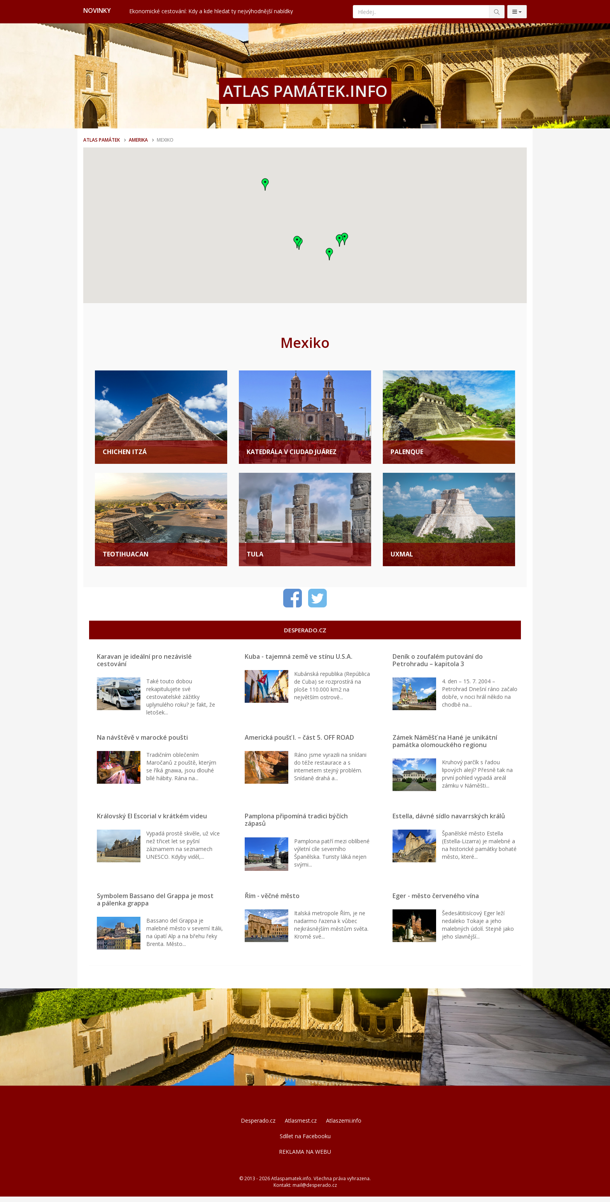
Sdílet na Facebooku (305, 1141)
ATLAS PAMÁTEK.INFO (305, 91)
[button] (265, 184)
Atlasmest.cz (301, 1126)
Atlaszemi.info (343, 1126)
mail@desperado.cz (315, 1190)
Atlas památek (101, 140)
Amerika (138, 140)
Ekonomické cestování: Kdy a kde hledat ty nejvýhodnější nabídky (211, 11)
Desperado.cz (258, 1126)
